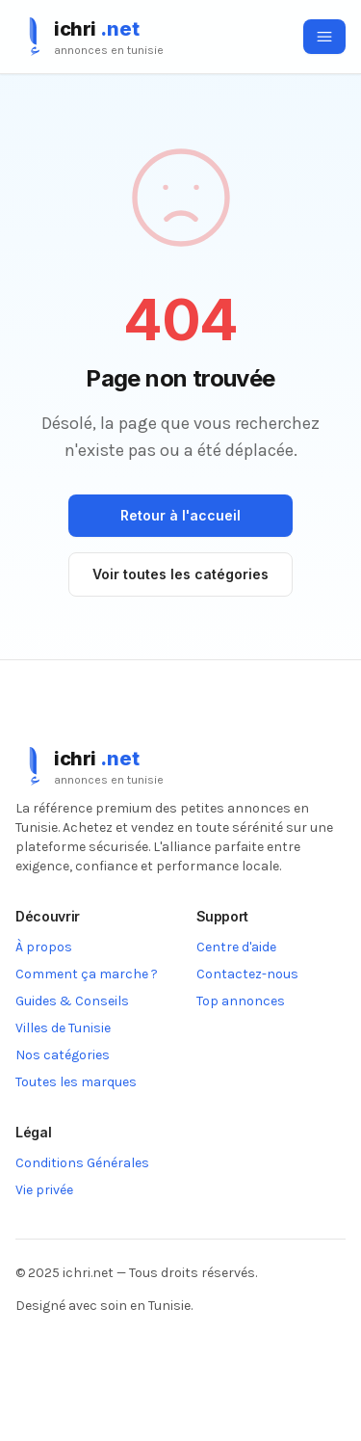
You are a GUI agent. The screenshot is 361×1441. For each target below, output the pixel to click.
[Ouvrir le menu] (324, 36)
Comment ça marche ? (86, 974)
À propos (43, 947)
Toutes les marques (76, 1082)
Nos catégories (62, 1055)
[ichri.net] (89, 36)
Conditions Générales (82, 1163)
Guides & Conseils (72, 1001)
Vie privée (44, 1190)
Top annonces (240, 1001)
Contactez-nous (247, 974)
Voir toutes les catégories (180, 574)
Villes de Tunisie (63, 1028)
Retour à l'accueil (180, 515)
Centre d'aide (236, 947)
